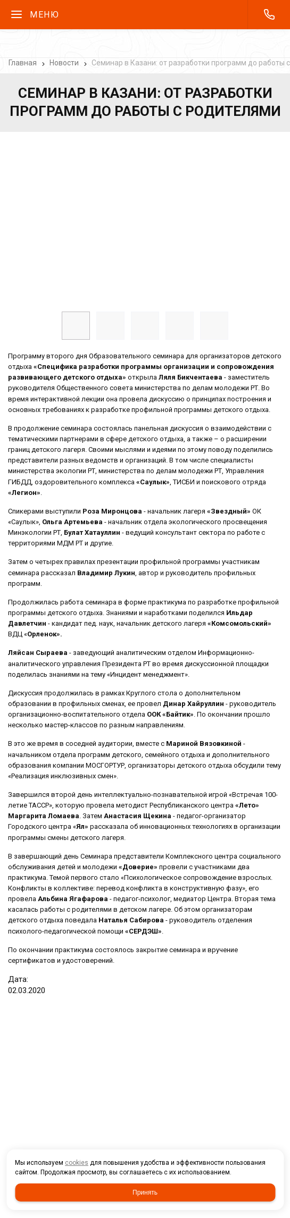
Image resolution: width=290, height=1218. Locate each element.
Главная (23, 62)
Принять (145, 1192)
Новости (64, 62)
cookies (76, 1162)
